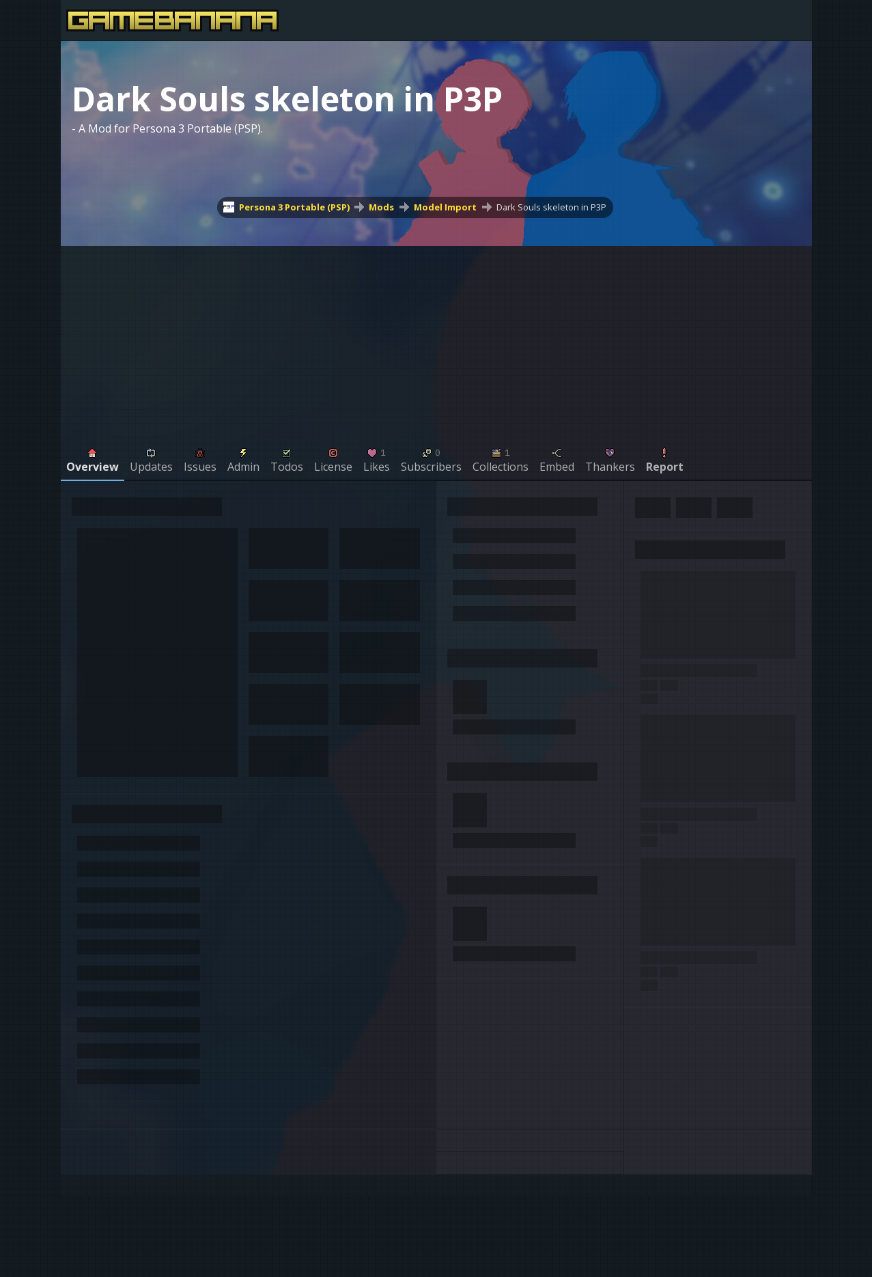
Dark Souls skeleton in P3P (551, 207)
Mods (381, 207)
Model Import (445, 207)
